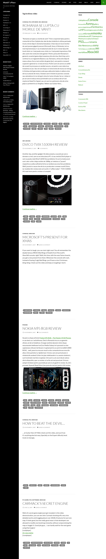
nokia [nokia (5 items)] (87, 36)
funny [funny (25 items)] (89, 23)
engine (57, 542)
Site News (35, 22)
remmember (27, 312)
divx (38, 216)
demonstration (37, 542)
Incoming (5, 27)
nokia (45, 402)
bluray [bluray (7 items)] (85, 20)
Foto (74, 2)
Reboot (80, 85)
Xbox (51, 128)
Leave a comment (44, 245)
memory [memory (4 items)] (80, 34)
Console (56, 2)
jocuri (67, 123)
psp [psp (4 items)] (85, 42)
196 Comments (43, 332)
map (25, 545)
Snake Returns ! (7, 80)
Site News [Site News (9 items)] (82, 45)
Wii (40, 22)
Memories (6, 30)
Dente (80, 77)
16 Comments (43, 33)
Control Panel (82, 103)
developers (48, 542)
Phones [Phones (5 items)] (80, 39)
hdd (64, 216)
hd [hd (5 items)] (102, 27)
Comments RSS (83, 99)
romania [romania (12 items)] (93, 41)
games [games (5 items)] (86, 27)
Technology (6, 47)
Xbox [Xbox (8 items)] (85, 52)
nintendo (49, 126)
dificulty (33, 485)
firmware (46, 216)
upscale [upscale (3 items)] (87, 49)
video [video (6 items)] (94, 49)
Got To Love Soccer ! (10, 114)
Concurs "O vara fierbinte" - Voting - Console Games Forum (9, 110)
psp (39, 405)
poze (33, 405)
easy (40, 485)
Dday (80, 2)
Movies (27, 141)
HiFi (70, 2)
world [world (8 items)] (80, 52)
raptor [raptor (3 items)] (87, 42)
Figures (64, 2)
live (25, 126)
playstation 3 (46, 219)
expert (47, 485)
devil (25, 485)
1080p (25, 216)
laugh (58, 310)
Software (54, 405)
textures (55, 545)
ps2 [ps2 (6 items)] (97, 39)
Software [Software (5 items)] (90, 46)
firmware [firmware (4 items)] (81, 24)
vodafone (39, 407)
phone (68, 402)
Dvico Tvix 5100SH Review (44, 144)
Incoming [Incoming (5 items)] (87, 30)
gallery (36, 400)
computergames (36, 123)
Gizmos (5, 20)
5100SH (32, 216)
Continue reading (29, 116)
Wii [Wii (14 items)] (97, 48)
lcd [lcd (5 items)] (99, 30)
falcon (51, 310)
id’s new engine (27, 533)
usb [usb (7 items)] (90, 49)
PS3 (30, 22)
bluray (26, 123)
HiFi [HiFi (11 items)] (82, 29)
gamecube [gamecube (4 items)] (81, 27)
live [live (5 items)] (101, 30)
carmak (26, 542)
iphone (51, 400)
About (98, 2)
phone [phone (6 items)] (100, 36)
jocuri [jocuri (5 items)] (96, 30)
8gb (25, 400)
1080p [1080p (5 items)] (80, 20)
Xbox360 (44, 22)
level (63, 485)
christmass (27, 310)
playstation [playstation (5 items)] (92, 39)
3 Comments (43, 148)
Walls (86, 2)
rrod (35, 312)
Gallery (49, 2)
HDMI (25, 219)
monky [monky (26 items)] (97, 33)
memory (65, 400)
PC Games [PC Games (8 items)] (93, 36)
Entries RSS (82, 106)
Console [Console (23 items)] (93, 20)
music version (35, 402)
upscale (26, 221)
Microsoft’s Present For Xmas (44, 239)
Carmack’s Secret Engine (45, 503)
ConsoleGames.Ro (84, 70)
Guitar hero (55, 485)
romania (27, 128)
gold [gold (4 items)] (90, 27)
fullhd (54, 216)
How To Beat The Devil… (43, 423)
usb (33, 221)
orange (60, 402)
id (68, 542)
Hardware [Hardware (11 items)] (96, 27)
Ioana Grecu (82, 81)
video (40, 128)
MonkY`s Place (9, 2)
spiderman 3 (63, 405)
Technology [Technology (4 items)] (81, 49)
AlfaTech (81, 66)
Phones (25, 325)
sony (34, 128)
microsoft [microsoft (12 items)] (88, 33)
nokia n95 (53, 402)
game (63, 542)
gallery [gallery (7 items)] (96, 24)
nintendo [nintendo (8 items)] (82, 36)
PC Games (25, 500)
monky (41, 126)
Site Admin (81, 110)
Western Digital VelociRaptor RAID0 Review (8, 67)
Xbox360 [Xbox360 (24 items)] (93, 52)
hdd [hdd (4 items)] (79, 30)
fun (30, 400)
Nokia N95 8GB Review (41, 328)
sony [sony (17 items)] (96, 45)
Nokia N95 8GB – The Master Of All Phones (55, 338)
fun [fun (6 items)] (85, 24)
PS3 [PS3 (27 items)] (81, 41)
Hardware (6, 22)
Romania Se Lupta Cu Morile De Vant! (40, 27)
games (55, 123)
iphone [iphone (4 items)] (93, 30)
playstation (59, 126)
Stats (91, 2)
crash (44, 310)
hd (60, 216)
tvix (63, 219)
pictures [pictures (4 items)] (85, 39)
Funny (5, 17)
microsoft (33, 126)
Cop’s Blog (81, 74)
